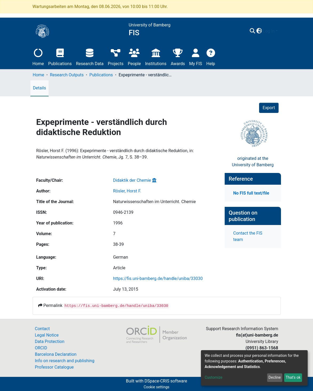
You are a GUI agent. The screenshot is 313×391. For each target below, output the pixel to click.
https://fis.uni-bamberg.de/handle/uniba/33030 (158, 278)
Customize (213, 377)
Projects (116, 56)
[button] (259, 31)
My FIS (195, 56)
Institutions (156, 56)
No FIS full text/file (251, 193)
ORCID (41, 347)
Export (269, 107)
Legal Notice (47, 335)
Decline (274, 377)
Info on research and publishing (64, 360)
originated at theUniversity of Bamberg (253, 161)
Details (39, 87)
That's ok (293, 377)
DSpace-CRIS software (165, 381)
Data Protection (50, 341)
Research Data (90, 56)
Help (210, 56)
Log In (269, 31)
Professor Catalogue (54, 367)
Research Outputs (67, 74)
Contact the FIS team (247, 236)
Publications (60, 56)
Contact (42, 328)
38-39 (118, 244)
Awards (178, 56)
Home (38, 56)
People (134, 56)
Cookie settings (156, 387)
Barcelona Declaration (56, 354)
